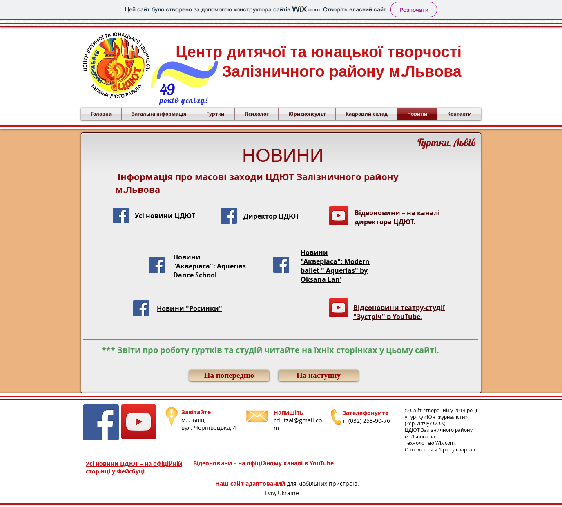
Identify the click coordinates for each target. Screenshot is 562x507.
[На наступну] (319, 375)
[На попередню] (229, 375)
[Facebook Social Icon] (121, 215)
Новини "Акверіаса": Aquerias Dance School (209, 265)
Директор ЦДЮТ (271, 216)
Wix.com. (445, 443)
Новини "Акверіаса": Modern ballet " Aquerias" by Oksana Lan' (335, 266)
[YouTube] (338, 215)
